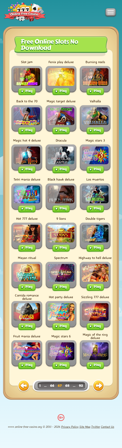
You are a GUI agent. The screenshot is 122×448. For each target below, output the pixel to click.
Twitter (95, 426)
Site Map (84, 426)
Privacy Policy (70, 426)
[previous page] (24, 386)
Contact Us (107, 426)
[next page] (98, 386)
